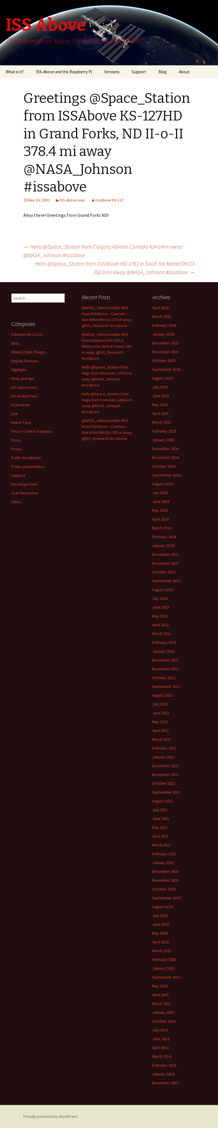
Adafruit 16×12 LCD (27, 334)
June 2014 (160, 1038)
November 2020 (165, 880)
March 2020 (161, 950)
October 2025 (163, 360)
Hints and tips (22, 378)
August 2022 (162, 695)
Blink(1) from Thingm (28, 352)
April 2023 (160, 624)
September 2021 (166, 792)
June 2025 (160, 395)
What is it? (15, 71)
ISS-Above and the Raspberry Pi (64, 71)
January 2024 (163, 545)
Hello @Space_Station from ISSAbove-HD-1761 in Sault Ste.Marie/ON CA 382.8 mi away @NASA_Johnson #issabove (115, 268)
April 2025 (160, 413)
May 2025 (160, 404)
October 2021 (163, 783)
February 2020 (164, 959)
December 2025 (165, 343)
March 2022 (161, 739)
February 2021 (164, 853)
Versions (112, 71)
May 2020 (160, 933)
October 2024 (163, 466)
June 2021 (160, 818)
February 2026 (164, 325)
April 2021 (160, 836)
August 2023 (162, 589)
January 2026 (163, 334)
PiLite (16, 440)
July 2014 (160, 1030)
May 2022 (160, 721)
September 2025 (166, 369)
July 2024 (160, 492)
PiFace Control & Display (32, 431)
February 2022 (164, 748)
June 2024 (160, 501)
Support (139, 71)
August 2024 (162, 483)
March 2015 (161, 1003)
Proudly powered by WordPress (50, 1116)
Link (14, 413)
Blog (162, 71)
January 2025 (163, 439)
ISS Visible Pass (24, 396)
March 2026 (161, 316)
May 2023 (160, 616)
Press (16, 448)
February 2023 (164, 642)
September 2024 (166, 475)
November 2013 (165, 1082)
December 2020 (165, 871)
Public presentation (28, 466)
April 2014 (160, 1047)
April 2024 (160, 519)
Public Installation (26, 457)
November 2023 (165, 563)
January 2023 (163, 651)
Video (16, 501)
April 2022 (160, 730)
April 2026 (160, 307)
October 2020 (163, 889)
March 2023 (161, 633)
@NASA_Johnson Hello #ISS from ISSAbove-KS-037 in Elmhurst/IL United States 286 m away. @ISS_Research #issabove (106, 346)
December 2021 (165, 765)
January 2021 (163, 862)
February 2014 (164, 1065)
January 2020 (163, 968)
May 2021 (160, 827)
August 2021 (162, 801)
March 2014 (161, 1056)
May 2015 (160, 985)
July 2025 (160, 387)
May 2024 (160, 510)
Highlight (18, 369)
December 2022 (165, 660)
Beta (15, 343)
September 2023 (166, 580)
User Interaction (25, 493)
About (184, 71)
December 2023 (165, 554)
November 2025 (165, 351)
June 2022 (160, 712)
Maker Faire (21, 422)
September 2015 (166, 977)
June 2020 (160, 924)
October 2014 (163, 1021)
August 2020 (162, 906)
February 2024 (164, 536)
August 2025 (162, 378)
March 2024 (161, 527)
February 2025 (164, 431)
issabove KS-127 (109, 200)
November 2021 (165, 774)
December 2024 (165, 448)
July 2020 (160, 915)
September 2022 (166, 686)
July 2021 (160, 809)
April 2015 (160, 994)
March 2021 (161, 845)
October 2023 (163, 572)
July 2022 (160, 704)
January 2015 (163, 1012)
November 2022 (165, 668)
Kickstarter (20, 404)
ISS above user (72, 200)
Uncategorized (24, 484)
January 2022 (163, 756)
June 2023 (160, 607)
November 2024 (165, 457)
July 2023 (160, 598)
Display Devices (24, 360)
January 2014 (163, 1074)
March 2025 (161, 422)
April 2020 (160, 941)
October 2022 (163, 677)
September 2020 (166, 897)
